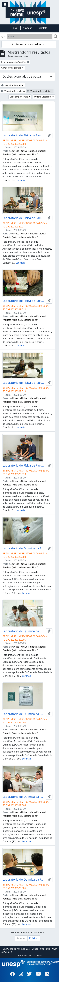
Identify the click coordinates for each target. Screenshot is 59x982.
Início (14, 28)
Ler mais (20, 180)
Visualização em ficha (13, 91)
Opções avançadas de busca (21, 76)
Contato (43, 28)
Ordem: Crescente (43, 96)
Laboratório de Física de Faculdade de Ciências (23, 135)
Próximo (33, 938)
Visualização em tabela (39, 91)
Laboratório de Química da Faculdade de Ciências (23, 548)
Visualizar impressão (12, 85)
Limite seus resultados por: (28, 44)
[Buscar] (29, 36)
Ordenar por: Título (19, 96)
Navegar (27, 28)
